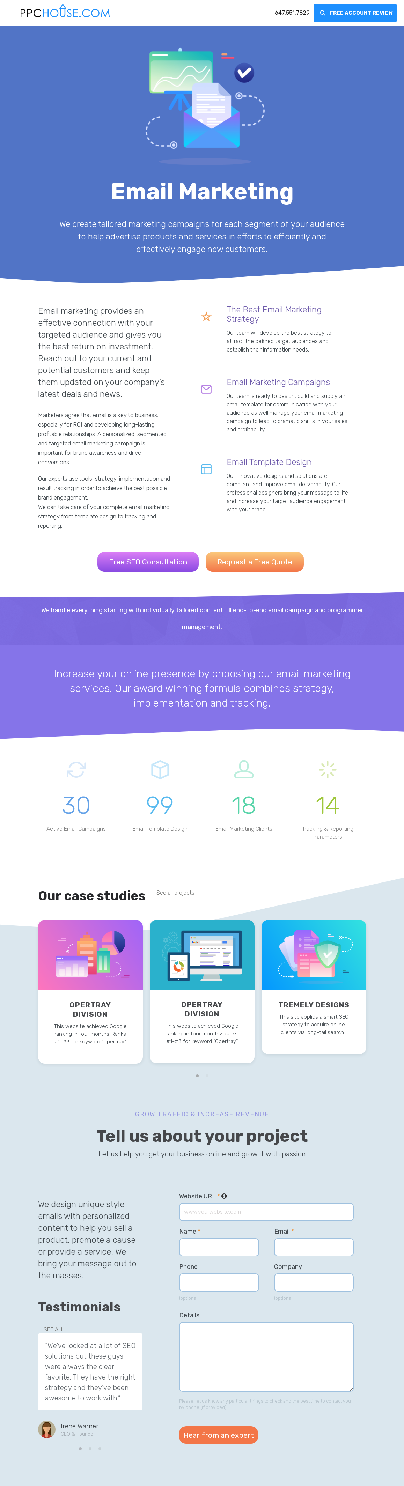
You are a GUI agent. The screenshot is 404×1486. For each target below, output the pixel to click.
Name (189, 1231)
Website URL (203, 1196)
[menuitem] (292, 13)
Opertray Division (90, 1009)
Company (288, 1266)
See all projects (175, 893)
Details (189, 1315)
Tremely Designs (314, 1004)
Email (284, 1231)
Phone (188, 1266)
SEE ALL (54, 1329)
